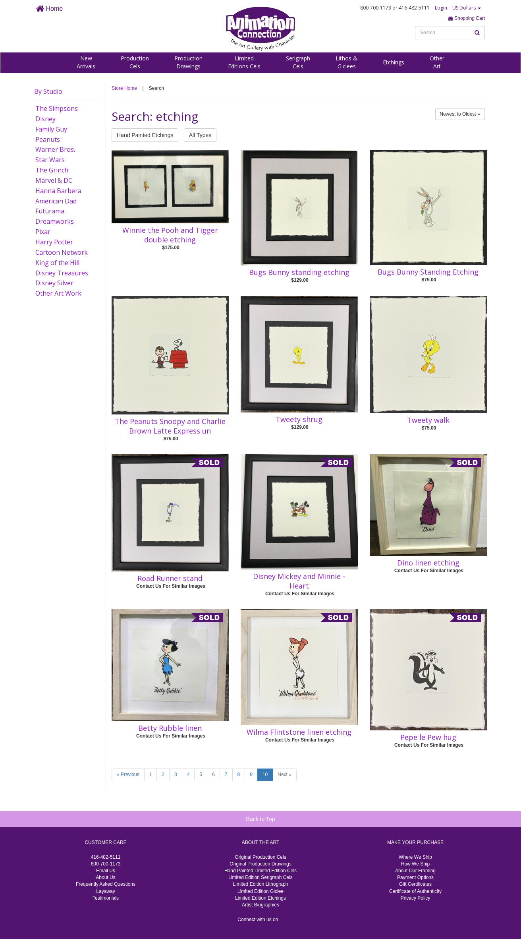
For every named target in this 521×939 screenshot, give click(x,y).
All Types (200, 135)
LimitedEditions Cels (244, 62)
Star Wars (50, 159)
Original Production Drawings (260, 864)
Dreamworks (54, 221)
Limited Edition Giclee (260, 891)
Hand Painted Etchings (145, 135)
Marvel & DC (53, 180)
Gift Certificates (415, 884)
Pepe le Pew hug (428, 737)
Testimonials (106, 898)
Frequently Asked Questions (105, 884)
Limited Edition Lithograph (260, 884)
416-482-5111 (106, 857)
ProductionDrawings (188, 62)
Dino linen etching (428, 562)
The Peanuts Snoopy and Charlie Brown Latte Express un (170, 426)
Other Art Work (58, 293)
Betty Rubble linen (170, 728)
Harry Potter (54, 242)
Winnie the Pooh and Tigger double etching (170, 234)
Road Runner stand (170, 578)
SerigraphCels (298, 62)
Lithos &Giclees (346, 62)
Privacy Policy (415, 898)
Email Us (105, 870)
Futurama (49, 211)
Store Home (124, 88)
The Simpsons (56, 108)
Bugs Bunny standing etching (299, 272)
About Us (105, 877)
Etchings (393, 62)
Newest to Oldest (460, 114)
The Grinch (51, 170)
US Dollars (466, 7)
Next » (284, 774)
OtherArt (437, 62)
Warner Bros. (55, 149)
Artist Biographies (260, 905)
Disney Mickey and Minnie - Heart (299, 581)
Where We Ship (415, 857)
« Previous (128, 774)
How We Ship (415, 864)
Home (49, 8)
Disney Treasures (61, 273)
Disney (45, 118)
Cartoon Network (61, 252)
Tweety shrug (299, 419)
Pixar (42, 231)
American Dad (56, 201)
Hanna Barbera (58, 190)
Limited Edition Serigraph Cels (260, 877)
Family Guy (51, 129)
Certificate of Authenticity (415, 891)
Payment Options (415, 877)
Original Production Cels (260, 857)
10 (265, 774)
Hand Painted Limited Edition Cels (260, 870)
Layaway (105, 891)
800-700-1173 (106, 864)
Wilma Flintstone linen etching (299, 732)
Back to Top (260, 819)
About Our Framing (415, 870)
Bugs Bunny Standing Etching (428, 272)
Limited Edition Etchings (260, 898)
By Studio (48, 91)
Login (441, 7)
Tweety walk (428, 420)
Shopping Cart (466, 18)
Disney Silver (54, 283)
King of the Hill (57, 262)
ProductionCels (135, 62)
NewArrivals (86, 62)
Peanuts (47, 139)
